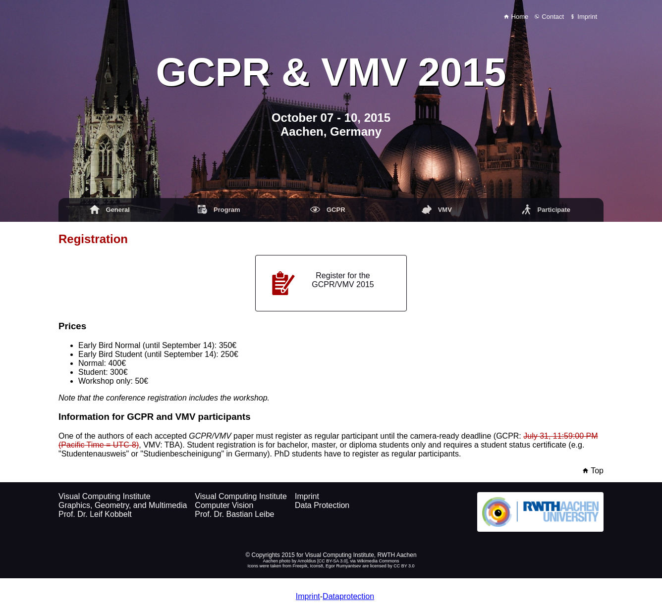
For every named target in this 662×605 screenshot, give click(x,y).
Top (593, 470)
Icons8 (317, 565)
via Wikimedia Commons (374, 560)
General (110, 209)
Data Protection (322, 505)
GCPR (327, 209)
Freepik (300, 565)
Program (219, 209)
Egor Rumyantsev (343, 565)
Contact (549, 16)
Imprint (583, 16)
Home (516, 16)
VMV (437, 209)
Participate (545, 209)
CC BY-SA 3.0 (332, 560)
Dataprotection (348, 596)
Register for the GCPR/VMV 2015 (323, 283)
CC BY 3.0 (403, 565)
